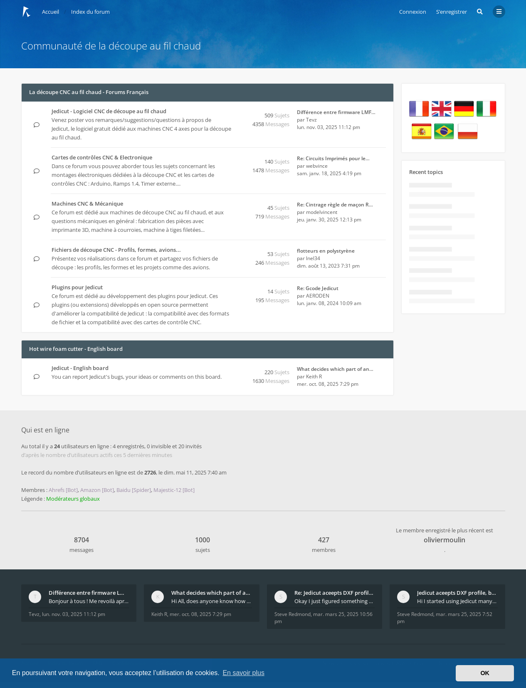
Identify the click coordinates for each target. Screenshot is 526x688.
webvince (317, 165)
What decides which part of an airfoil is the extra (211, 592)
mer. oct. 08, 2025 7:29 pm (200, 614)
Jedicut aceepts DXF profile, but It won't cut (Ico (457, 592)
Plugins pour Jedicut (77, 287)
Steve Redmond (292, 614)
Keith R (314, 376)
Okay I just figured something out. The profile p (334, 601)
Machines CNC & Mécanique (87, 203)
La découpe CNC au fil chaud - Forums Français (88, 92)
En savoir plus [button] (243, 672)
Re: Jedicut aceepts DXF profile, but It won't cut (334, 592)
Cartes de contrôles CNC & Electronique (102, 157)
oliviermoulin (444, 539)
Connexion (412, 11)
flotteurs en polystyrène (326, 250)
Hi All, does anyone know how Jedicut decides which (211, 601)
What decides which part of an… (335, 369)
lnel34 (313, 258)
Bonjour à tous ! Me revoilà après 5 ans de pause (89, 601)
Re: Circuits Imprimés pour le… (333, 158)
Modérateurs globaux (73, 498)
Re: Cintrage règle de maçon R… (335, 204)
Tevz (311, 119)
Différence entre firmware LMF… (336, 112)
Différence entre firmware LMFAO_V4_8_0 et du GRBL (89, 592)
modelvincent (321, 212)
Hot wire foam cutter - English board (76, 349)
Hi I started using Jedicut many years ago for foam (457, 601)
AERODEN (317, 295)
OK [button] (484, 673)
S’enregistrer (451, 11)
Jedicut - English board (80, 368)
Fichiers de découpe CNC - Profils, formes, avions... (116, 249)
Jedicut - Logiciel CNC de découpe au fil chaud (109, 111)
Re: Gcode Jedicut (317, 288)
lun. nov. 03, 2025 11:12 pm (73, 614)
